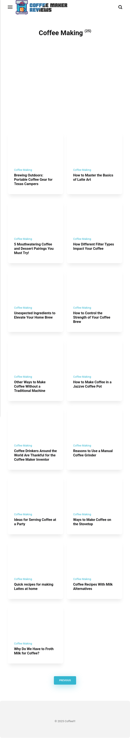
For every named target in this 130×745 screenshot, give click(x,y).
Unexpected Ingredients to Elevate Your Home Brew (35, 318)
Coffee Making (23, 171)
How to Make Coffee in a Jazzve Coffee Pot (93, 387)
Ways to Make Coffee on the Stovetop (92, 527)
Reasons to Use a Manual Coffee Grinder (93, 457)
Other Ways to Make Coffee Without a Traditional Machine (30, 389)
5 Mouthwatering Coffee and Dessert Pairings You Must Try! (34, 250)
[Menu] (10, 7)
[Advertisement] (65, 98)
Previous (65, 687)
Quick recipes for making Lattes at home (34, 592)
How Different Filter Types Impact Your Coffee (94, 248)
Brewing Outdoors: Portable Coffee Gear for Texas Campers (33, 180)
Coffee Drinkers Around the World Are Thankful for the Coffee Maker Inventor (35, 459)
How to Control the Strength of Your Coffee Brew (92, 320)
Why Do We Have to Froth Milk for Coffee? (34, 658)
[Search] (120, 7)
